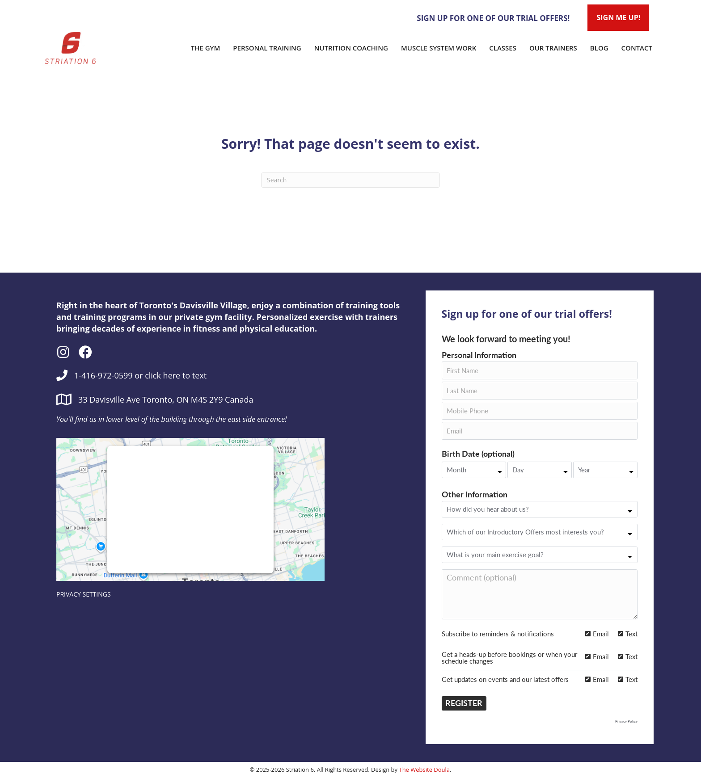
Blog (599, 47)
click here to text (176, 375)
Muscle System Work (438, 47)
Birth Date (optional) (478, 453)
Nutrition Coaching (351, 47)
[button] (63, 352)
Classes (502, 47)
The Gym (205, 47)
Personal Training (267, 47)
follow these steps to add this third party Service (187, 506)
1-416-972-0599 (103, 375)
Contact (636, 47)
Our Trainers (553, 47)
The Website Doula (424, 769)
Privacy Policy (626, 721)
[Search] (350, 180)
